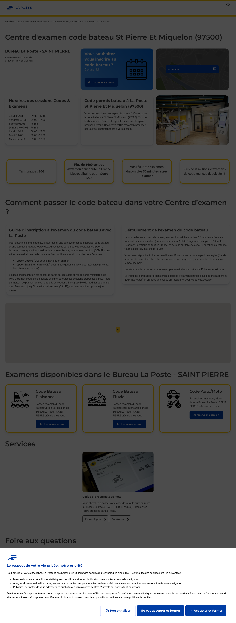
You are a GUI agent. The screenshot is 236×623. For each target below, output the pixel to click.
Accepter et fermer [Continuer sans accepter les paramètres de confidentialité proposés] (208, 610)
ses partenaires (65, 572)
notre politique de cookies (137, 597)
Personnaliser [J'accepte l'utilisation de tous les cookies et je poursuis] (120, 610)
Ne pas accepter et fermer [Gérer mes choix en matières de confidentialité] (160, 610)
